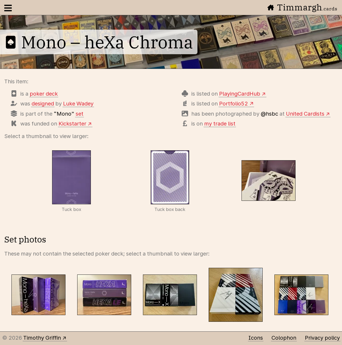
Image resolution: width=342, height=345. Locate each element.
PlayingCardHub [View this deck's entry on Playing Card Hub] (239, 94)
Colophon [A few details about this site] (283, 338)
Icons (255, 338)
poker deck (44, 94)
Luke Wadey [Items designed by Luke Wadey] (78, 103)
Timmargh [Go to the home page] (302, 7)
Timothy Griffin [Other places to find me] (42, 338)
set (79, 114)
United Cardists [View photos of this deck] (305, 114)
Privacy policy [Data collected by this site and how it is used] (322, 338)
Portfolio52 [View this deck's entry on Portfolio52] (233, 103)
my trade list (219, 123)
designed (43, 103)
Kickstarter (72, 123)
